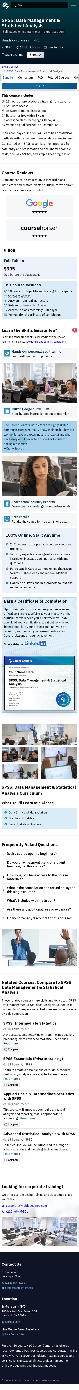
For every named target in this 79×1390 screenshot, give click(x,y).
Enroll (36, 54)
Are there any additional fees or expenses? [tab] (36, 909)
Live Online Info (13, 1334)
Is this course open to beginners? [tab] (29, 854)
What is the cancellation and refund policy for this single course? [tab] (38, 890)
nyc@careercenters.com (17, 1288)
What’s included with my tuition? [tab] (28, 900)
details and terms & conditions (48, 341)
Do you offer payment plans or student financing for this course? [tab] (33, 864)
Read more (12, 1043)
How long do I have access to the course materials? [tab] (35, 877)
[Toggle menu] (74, 5)
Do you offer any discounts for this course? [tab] (37, 918)
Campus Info (11, 1321)
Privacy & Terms (50, 1380)
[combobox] (40, 5)
